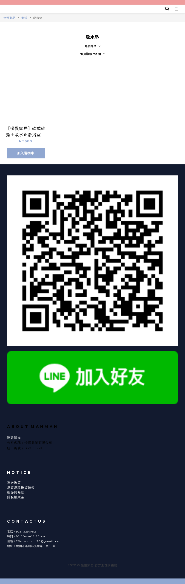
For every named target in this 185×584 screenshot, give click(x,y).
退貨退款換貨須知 (21, 487)
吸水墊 (37, 18)
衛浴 (24, 18)
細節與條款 (15, 492)
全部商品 (9, 18)
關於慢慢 (14, 437)
